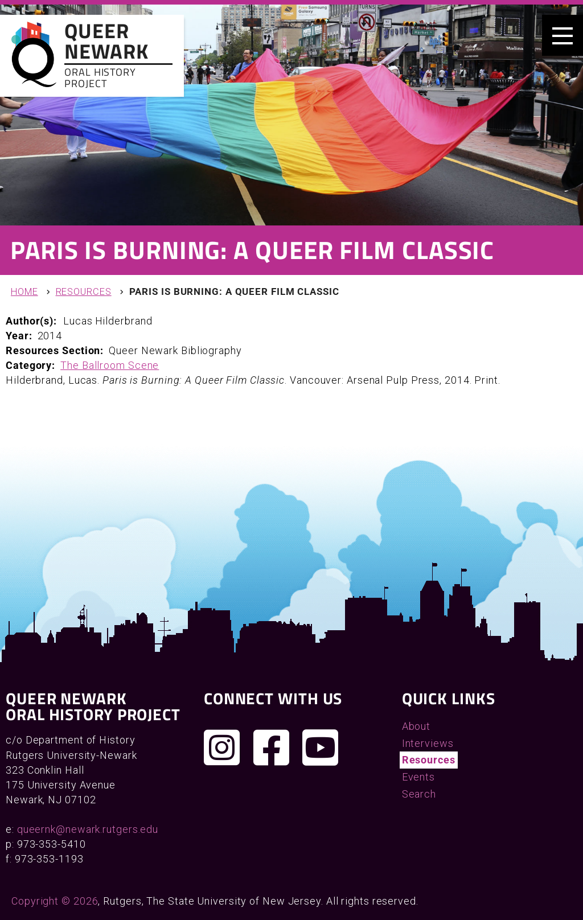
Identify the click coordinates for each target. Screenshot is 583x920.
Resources (84, 291)
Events (418, 777)
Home (24, 291)
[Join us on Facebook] (271, 747)
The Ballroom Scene (109, 365)
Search (419, 794)
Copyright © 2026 (54, 901)
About (416, 726)
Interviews (428, 743)
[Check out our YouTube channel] (320, 747)
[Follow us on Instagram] (222, 747)
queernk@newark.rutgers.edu (87, 829)
